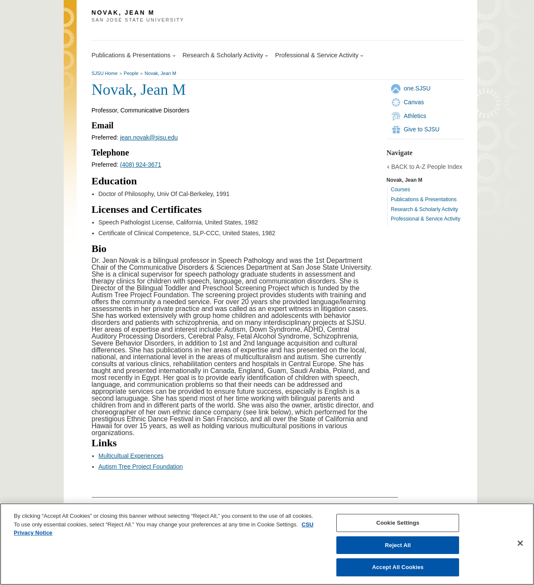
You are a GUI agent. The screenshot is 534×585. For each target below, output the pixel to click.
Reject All (398, 545)
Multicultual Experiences (131, 455)
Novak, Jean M (160, 73)
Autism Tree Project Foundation (141, 466)
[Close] (520, 543)
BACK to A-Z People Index (427, 166)
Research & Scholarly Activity (424, 209)
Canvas (414, 102)
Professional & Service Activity (425, 219)
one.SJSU (417, 88)
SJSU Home (105, 73)
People (131, 73)
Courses (400, 190)
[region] (267, 544)
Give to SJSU (422, 129)
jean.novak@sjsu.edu (149, 137)
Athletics (415, 115)
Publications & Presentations (424, 199)
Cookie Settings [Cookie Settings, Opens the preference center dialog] (397, 523)
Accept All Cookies (398, 567)
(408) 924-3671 (140, 164)
